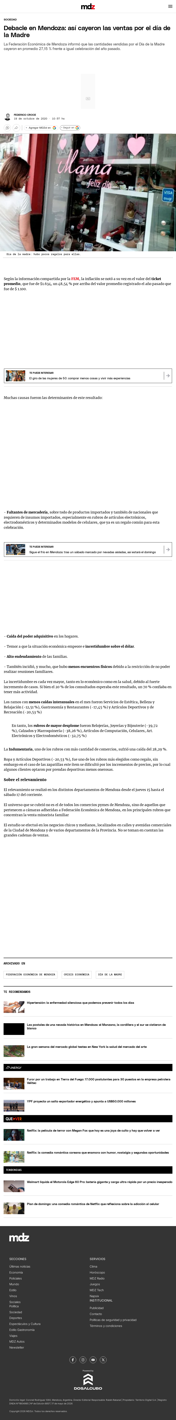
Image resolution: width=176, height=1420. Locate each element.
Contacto (96, 1314)
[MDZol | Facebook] (73, 1360)
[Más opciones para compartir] (16, 128)
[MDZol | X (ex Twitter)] (103, 1360)
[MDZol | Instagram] (83, 1360)
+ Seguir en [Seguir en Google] (70, 128)
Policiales (15, 1278)
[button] (170, 6)
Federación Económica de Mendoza (30, 974)
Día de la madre (110, 974)
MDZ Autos (17, 1341)
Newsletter (16, 1347)
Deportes (15, 1318)
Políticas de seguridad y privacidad (113, 1320)
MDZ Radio (97, 1278)
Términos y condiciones (106, 1326)
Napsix (94, 1296)
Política (14, 1306)
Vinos (13, 1296)
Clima (93, 1266)
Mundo (14, 1284)
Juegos (95, 1284)
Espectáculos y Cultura (24, 1324)
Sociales (15, 1302)
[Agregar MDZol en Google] (41, 128)
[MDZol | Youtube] (93, 1360)
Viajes (13, 1336)
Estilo (12, 1290)
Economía (16, 1272)
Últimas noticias (19, 1266)
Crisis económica (76, 974)
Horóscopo (97, 1272)
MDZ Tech (97, 1290)
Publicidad (97, 1308)
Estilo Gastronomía (22, 1330)
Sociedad (10, 19)
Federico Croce (25, 115)
